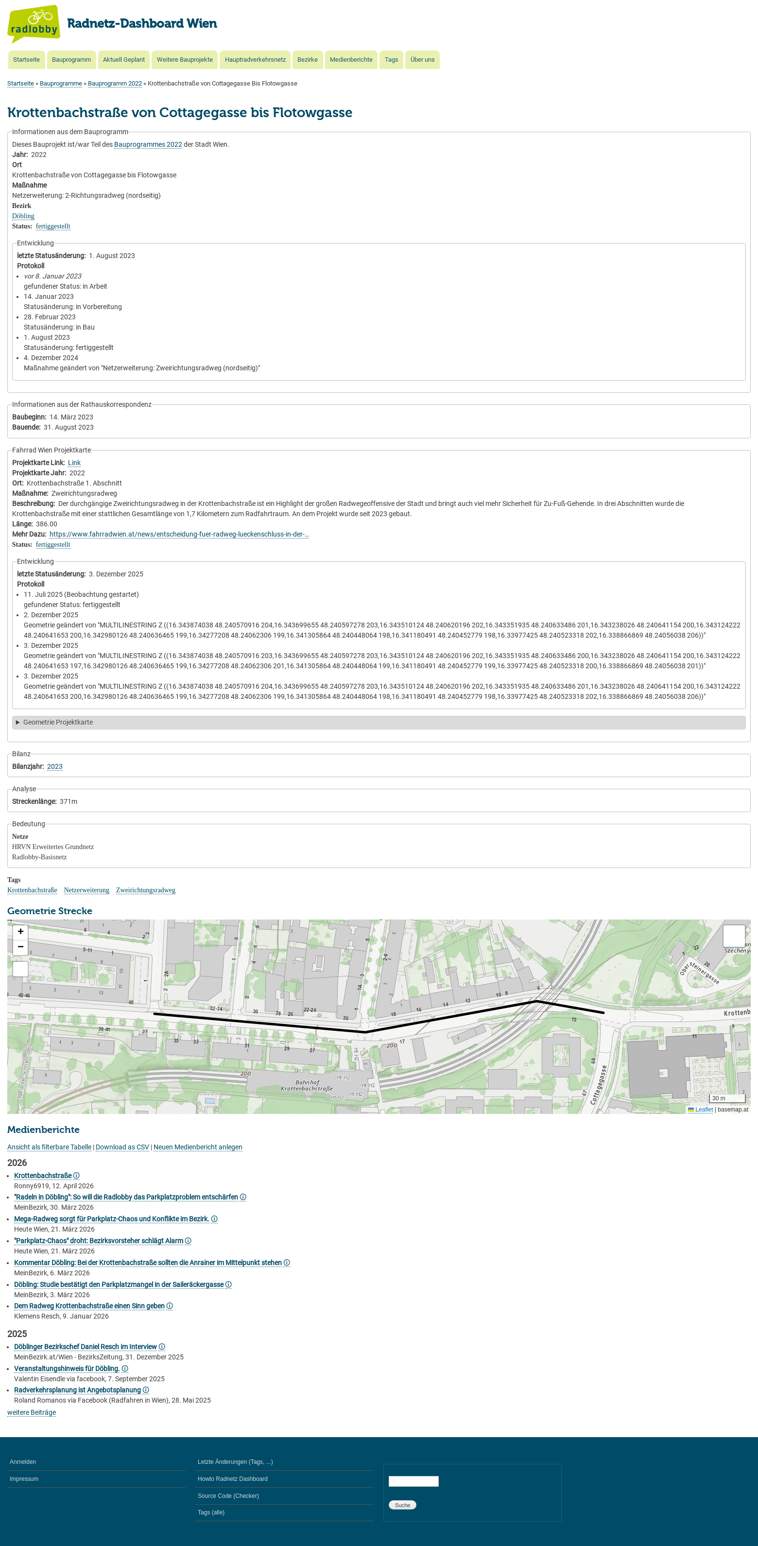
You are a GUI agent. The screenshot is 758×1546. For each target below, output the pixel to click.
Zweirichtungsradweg (145, 890)
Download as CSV (122, 1147)
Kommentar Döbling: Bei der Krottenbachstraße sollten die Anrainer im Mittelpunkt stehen (148, 1263)
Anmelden (23, 1462)
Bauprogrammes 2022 (148, 144)
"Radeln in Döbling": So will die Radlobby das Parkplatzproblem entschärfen (126, 1197)
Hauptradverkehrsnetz (255, 59)
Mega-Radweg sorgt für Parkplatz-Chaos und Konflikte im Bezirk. (111, 1219)
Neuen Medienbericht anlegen (198, 1147)
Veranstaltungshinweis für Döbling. (67, 1368)
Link (74, 463)
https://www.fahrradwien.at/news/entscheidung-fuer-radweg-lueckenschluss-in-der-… (179, 534)
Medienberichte (351, 59)
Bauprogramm (71, 59)
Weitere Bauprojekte (185, 59)
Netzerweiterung (86, 890)
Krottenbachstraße (32, 890)
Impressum (24, 1479)
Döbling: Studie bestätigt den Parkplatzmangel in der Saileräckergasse (119, 1284)
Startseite (26, 59)
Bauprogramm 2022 (115, 83)
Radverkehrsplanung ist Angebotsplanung (77, 1390)
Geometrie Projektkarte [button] (58, 722)
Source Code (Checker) (228, 1496)
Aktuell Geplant (124, 59)
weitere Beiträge (31, 1412)
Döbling (23, 216)
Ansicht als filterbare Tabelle (49, 1147)
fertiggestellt (53, 226)
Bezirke (307, 59)
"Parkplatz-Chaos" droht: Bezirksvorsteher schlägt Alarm (98, 1241)
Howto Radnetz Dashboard (233, 1479)
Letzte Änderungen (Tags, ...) (235, 1462)
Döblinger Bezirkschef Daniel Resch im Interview (85, 1347)
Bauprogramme (61, 83)
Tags (391, 59)
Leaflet (700, 1109)
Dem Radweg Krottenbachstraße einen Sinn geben (89, 1306)
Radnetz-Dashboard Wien (142, 24)
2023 (55, 766)
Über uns (423, 59)
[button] (20, 932)
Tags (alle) (211, 1512)
